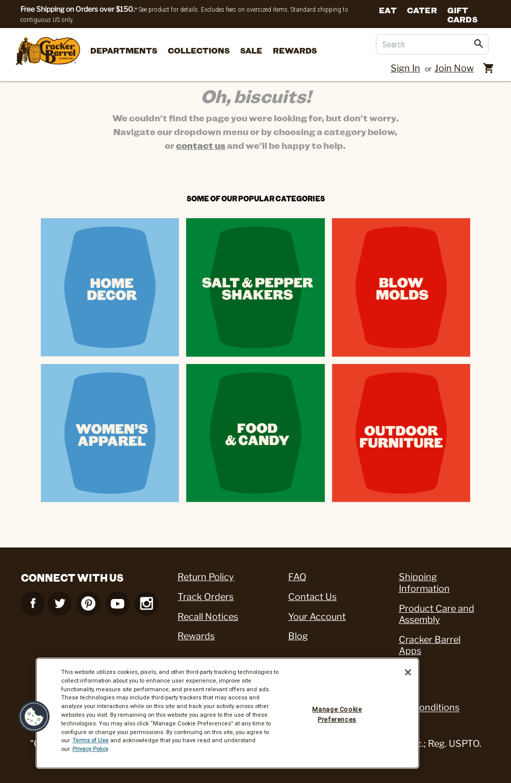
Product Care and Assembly (436, 614)
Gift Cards (462, 14)
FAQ (297, 576)
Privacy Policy (90, 748)
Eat (388, 10)
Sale (251, 50)
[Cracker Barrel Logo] (48, 51)
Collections (198, 50)
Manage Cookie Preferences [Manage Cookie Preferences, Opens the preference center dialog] (337, 714)
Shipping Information (424, 582)
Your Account (317, 616)
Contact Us (312, 596)
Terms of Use (90, 740)
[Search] (432, 44)
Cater (422, 10)
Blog (298, 636)
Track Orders (205, 596)
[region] (227, 713)
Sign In (405, 68)
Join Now (454, 68)
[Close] (408, 672)
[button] (34, 716)
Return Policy (205, 576)
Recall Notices (207, 616)
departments (123, 50)
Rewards (295, 50)
